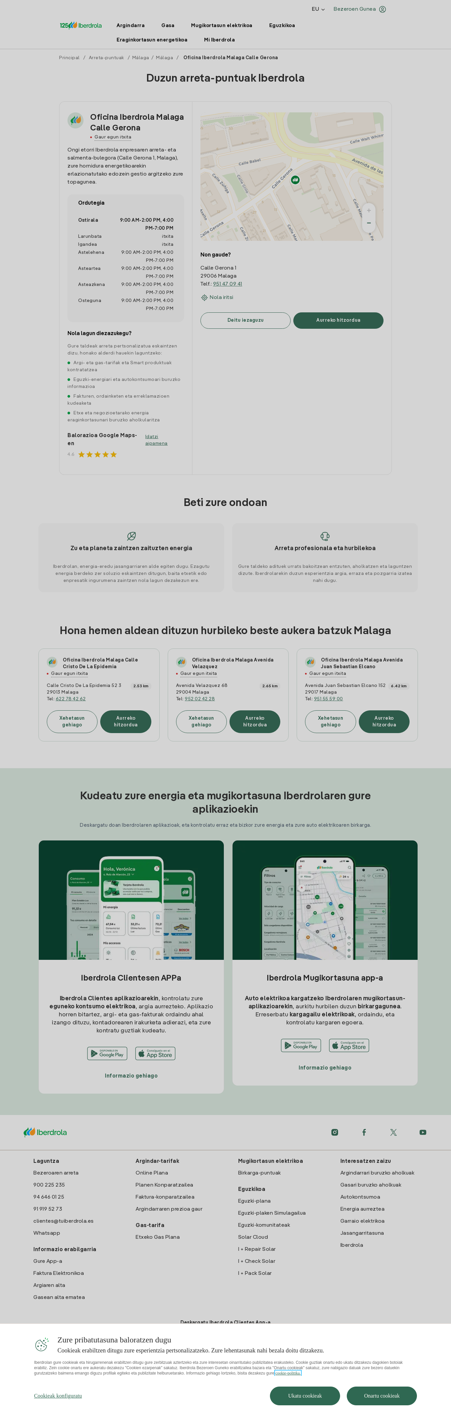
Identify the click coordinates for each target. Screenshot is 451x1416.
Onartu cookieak (382, 1396)
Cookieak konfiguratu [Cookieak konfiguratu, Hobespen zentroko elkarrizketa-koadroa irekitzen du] (58, 1396)
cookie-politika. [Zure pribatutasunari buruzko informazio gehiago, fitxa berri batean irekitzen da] (288, 1373)
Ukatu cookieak (305, 1396)
